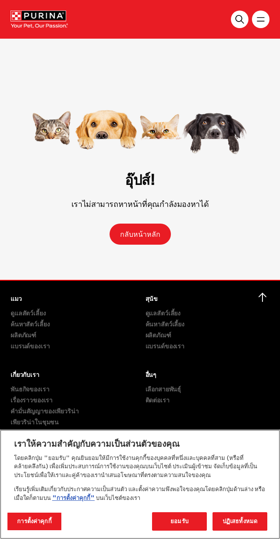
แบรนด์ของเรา (30, 346)
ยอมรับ (179, 521)
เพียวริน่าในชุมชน (35, 422)
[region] (140, 484)
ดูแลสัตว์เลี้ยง (28, 313)
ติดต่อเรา (157, 400)
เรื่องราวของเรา (32, 400)
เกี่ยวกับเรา (25, 374)
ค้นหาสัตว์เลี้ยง (30, 324)
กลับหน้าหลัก (140, 234)
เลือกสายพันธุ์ (163, 389)
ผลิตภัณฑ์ (23, 335)
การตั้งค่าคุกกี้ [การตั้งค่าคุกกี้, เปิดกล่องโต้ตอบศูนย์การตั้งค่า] (34, 521)
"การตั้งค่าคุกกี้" (73, 497)
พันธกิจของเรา (30, 389)
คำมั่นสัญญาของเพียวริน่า (45, 411)
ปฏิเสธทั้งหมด (240, 521)
